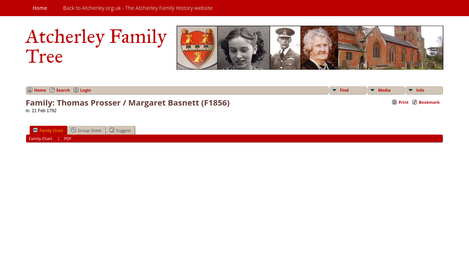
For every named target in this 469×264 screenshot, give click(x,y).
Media (384, 90)
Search (63, 90)
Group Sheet (86, 130)
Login (85, 90)
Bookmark (429, 102)
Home (40, 7)
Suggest (120, 130)
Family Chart (48, 130)
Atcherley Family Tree (96, 46)
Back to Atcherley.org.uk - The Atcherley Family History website (138, 7)
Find (344, 90)
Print (404, 102)
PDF (67, 138)
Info (420, 90)
